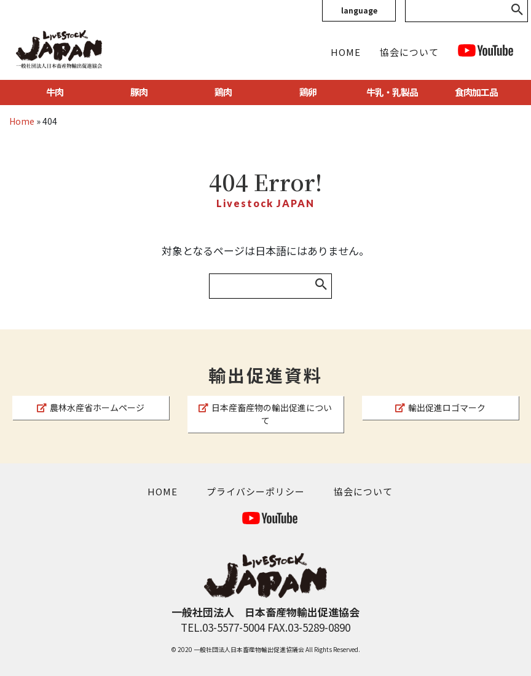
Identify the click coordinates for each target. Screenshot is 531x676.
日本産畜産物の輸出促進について (265, 413)
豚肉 (139, 91)
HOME (346, 51)
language (359, 10)
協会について (409, 51)
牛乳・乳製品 (392, 91)
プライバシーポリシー (255, 491)
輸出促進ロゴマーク (440, 407)
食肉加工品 (476, 91)
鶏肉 (223, 91)
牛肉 (54, 91)
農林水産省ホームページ (90, 407)
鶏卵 (308, 91)
